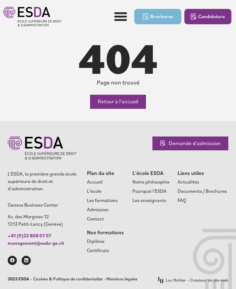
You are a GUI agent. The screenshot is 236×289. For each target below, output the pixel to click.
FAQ (182, 200)
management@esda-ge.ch (36, 243)
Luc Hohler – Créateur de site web (193, 280)
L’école (94, 191)
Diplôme (95, 241)
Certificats (98, 250)
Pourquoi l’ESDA (149, 191)
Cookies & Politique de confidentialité (67, 279)
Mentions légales (121, 279)
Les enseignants (149, 200)
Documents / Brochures (202, 191)
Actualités (188, 182)
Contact (95, 219)
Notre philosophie (151, 182)
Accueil (95, 182)
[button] (120, 16)
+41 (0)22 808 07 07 (29, 235)
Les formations (102, 200)
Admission (98, 209)
